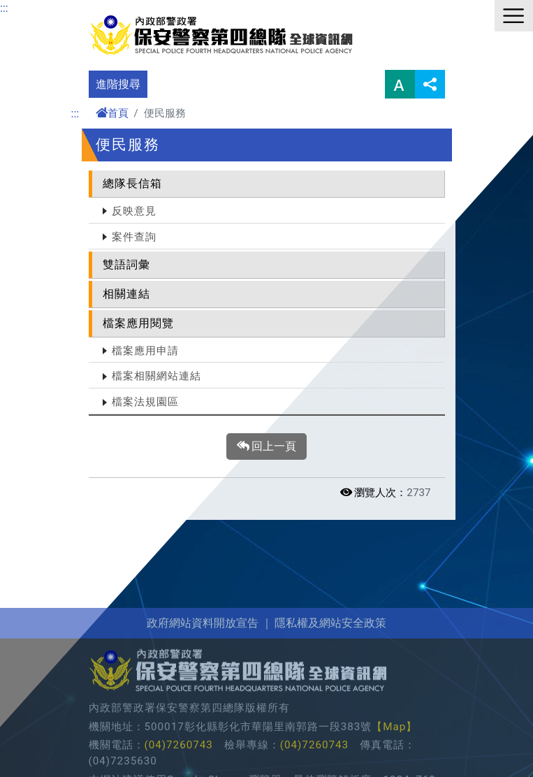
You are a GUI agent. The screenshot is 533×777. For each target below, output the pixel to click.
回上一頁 (267, 446)
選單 (514, 15)
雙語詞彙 (126, 264)
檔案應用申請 (145, 350)
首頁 (112, 113)
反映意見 (134, 211)
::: (4, 8)
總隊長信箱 (132, 183)
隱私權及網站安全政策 (330, 677)
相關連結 (126, 293)
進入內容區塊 (33, 8)
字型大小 (400, 84)
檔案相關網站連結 (156, 376)
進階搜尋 (118, 84)
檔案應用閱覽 (138, 323)
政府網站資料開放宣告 (202, 677)
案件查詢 (134, 237)
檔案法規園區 (145, 401)
